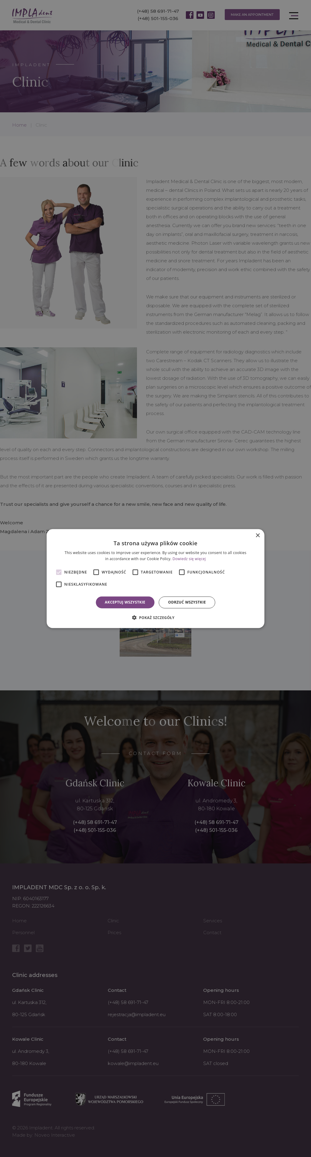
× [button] (257, 535)
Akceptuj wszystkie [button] (125, 602)
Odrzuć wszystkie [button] (187, 602)
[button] (155, 617)
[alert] (155, 578)
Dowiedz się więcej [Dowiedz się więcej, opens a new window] (189, 558)
